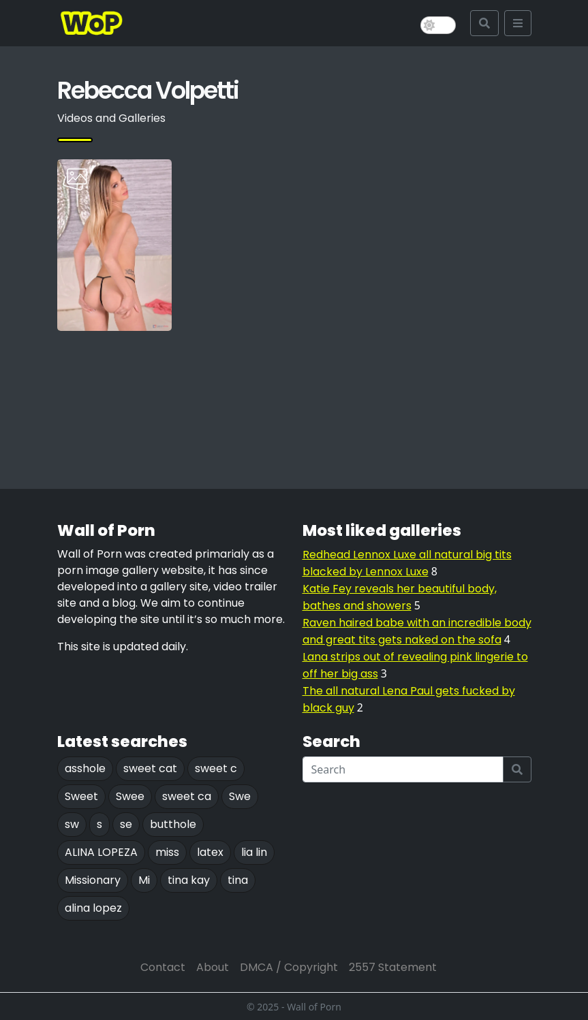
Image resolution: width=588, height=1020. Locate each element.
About (212, 967)
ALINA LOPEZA (101, 852)
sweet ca (186, 796)
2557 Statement (393, 967)
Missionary (93, 880)
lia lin (254, 852)
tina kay (189, 880)
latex (210, 852)
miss (167, 852)
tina (238, 880)
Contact (162, 967)
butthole (173, 824)
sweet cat (150, 768)
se (126, 824)
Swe (240, 796)
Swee (130, 796)
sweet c (216, 768)
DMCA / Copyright (289, 967)
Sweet (81, 796)
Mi (144, 880)
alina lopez (93, 908)
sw (72, 824)
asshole (85, 768)
